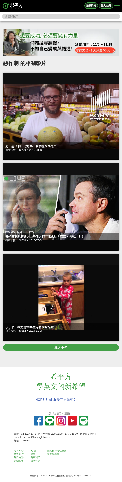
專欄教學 (19, 460)
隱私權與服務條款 (57, 450)
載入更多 (60, 347)
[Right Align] (117, 6)
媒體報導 (35, 460)
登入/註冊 (106, 5)
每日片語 (19, 457)
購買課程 (91, 5)
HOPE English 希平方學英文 (55, 399)
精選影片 (19, 454)
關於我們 (35, 457)
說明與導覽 (53, 454)
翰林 (33, 454)
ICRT (33, 450)
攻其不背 (19, 450)
